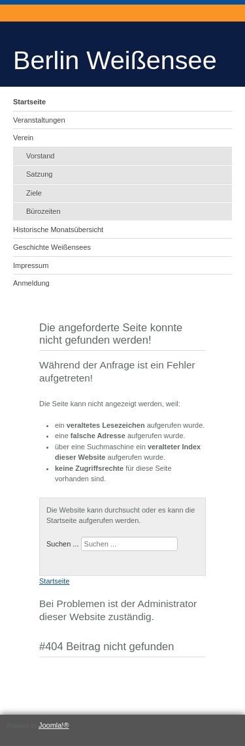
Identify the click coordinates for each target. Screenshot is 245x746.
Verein (23, 138)
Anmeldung (31, 283)
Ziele (34, 193)
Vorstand (40, 156)
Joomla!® (54, 725)
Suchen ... (62, 544)
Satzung (39, 174)
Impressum (30, 265)
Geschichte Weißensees (52, 247)
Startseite (29, 102)
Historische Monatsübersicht (58, 229)
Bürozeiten (43, 211)
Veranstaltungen (39, 120)
